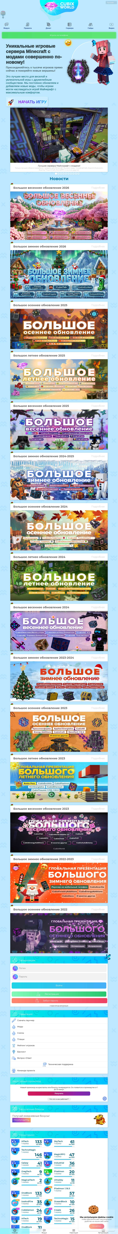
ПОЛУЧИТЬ (21, 1120)
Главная (15, 1231)
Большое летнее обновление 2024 (39, 557)
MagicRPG (59, 1154)
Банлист (19, 1052)
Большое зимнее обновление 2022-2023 (43, 859)
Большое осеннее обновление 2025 (40, 305)
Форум (6, 27)
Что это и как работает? (59, 1099)
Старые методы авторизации (59, 1006)
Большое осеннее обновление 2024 (40, 506)
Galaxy (24, 1163)
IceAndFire (27, 1201)
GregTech (26, 1171)
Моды (17, 1027)
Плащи (18, 1039)
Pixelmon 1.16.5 (62, 1188)
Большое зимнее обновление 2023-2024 (43, 657)
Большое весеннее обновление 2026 (41, 187)
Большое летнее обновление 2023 (39, 758)
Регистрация (48, 994)
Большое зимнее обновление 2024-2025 (43, 456)
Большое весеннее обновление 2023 (41, 808)
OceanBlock (60, 1201)
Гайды (90, 27)
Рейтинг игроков (23, 1046)
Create (57, 1210)
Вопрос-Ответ (22, 1058)
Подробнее (98, 187)
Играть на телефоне (59, 35)
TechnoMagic (28, 1150)
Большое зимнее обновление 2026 (39, 246)
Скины (18, 1033)
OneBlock (26, 1193)
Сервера (69, 27)
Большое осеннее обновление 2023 (40, 708)
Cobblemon (27, 1210)
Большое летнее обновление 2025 (39, 355)
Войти (59, 985)
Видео (111, 27)
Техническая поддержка (58, 1064)
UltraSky (58, 1180)
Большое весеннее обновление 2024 (41, 607)
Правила (27, 27)
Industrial (59, 1163)
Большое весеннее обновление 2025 (41, 406)
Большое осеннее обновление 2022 (40, 909)
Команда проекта (23, 1071)
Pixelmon (59, 1171)
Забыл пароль (46, 1001)
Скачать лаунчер (23, 1020)
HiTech (25, 1141)
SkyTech (58, 1141)
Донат (48, 27)
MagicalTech (28, 1180)
